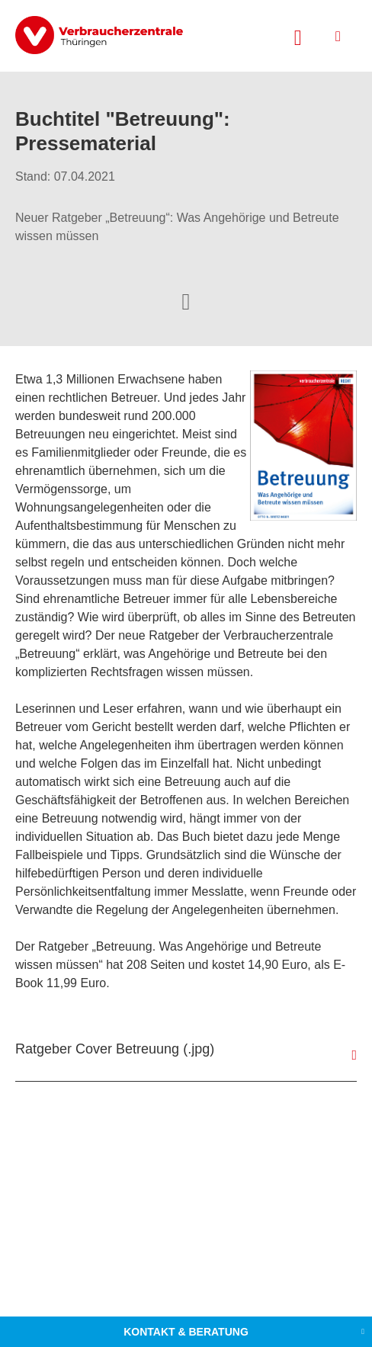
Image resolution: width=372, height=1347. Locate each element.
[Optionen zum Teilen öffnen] (186, 300)
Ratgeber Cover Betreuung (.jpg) (114, 1049)
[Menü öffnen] (338, 36)
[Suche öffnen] (298, 36)
